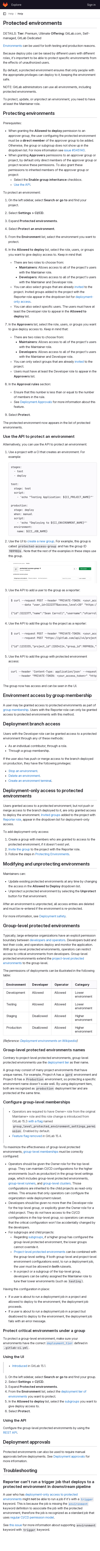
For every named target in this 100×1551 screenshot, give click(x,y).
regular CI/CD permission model (32, 1517)
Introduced (19, 1366)
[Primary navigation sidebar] (5, 14)
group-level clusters (57, 1183)
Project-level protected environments (39, 1252)
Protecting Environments (52, 854)
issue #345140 (74, 150)
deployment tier (58, 1062)
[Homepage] (5, 5)
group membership (15, 710)
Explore (16, 4)
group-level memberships (40, 1152)
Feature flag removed (27, 1136)
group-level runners (22, 1183)
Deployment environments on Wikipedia (48, 1041)
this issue (15, 1525)
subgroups (35, 1237)
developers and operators (47, 940)
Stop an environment (22, 771)
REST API (10, 1432)
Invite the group (19, 849)
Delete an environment (24, 776)
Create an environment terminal (29, 781)
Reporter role (12, 819)
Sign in (91, 4)
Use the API (22, 185)
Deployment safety (52, 916)
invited (79, 287)
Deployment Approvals (36, 402)
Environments (12, 46)
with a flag (35, 1121)
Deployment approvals (69, 1456)
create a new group (40, 541)
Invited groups (50, 815)
